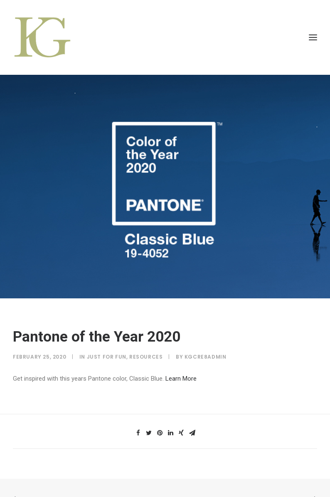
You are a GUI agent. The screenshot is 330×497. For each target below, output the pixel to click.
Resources (146, 353)
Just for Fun (106, 353)
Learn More (181, 375)
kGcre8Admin (206, 353)
